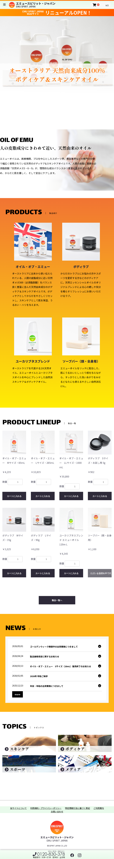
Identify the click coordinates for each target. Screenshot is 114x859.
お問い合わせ (57, 811)
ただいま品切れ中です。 (101, 573)
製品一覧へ (57, 600)
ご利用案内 (99, 808)
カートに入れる (14, 496)
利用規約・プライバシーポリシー (45, 808)
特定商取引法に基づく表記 (77, 808)
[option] (57, 63)
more (17, 694)
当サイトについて (18, 808)
